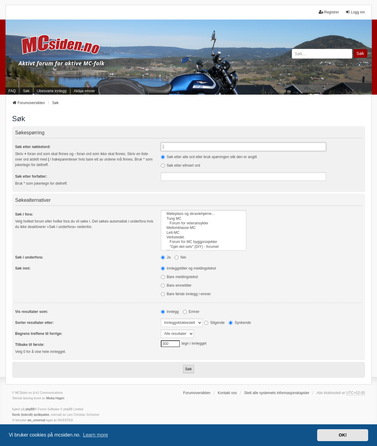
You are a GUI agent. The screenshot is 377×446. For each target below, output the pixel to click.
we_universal (36, 420)
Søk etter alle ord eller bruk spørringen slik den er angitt (209, 157)
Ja (166, 257)
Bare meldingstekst (179, 277)
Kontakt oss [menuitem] (227, 393)
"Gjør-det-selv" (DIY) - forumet (203, 247)
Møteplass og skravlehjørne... (203, 214)
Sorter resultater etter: (34, 323)
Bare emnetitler (176, 285)
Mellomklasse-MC (203, 228)
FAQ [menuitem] (12, 91)
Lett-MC (203, 232)
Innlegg (170, 312)
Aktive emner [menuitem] (84, 91)
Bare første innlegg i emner (186, 294)
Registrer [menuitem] (329, 12)
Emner (191, 312)
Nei (180, 257)
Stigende (214, 323)
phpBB (29, 409)
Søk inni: (23, 268)
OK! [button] (342, 435)
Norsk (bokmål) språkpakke (30, 414)
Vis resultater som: (31, 312)
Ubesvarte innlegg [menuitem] (52, 91)
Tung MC (203, 218)
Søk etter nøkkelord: (33, 147)
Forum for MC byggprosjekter (203, 242)
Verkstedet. (203, 237)
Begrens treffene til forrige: (39, 334)
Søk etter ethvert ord (180, 165)
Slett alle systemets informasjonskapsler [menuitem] (276, 393)
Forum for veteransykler (203, 223)
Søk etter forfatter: (31, 176)
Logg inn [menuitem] (355, 12)
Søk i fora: (24, 214)
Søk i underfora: (29, 257)
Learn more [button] (95, 434)
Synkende (240, 323)
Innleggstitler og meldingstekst (188, 268)
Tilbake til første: (30, 345)
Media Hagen (55, 398)
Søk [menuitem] (26, 91)
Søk (360, 53)
